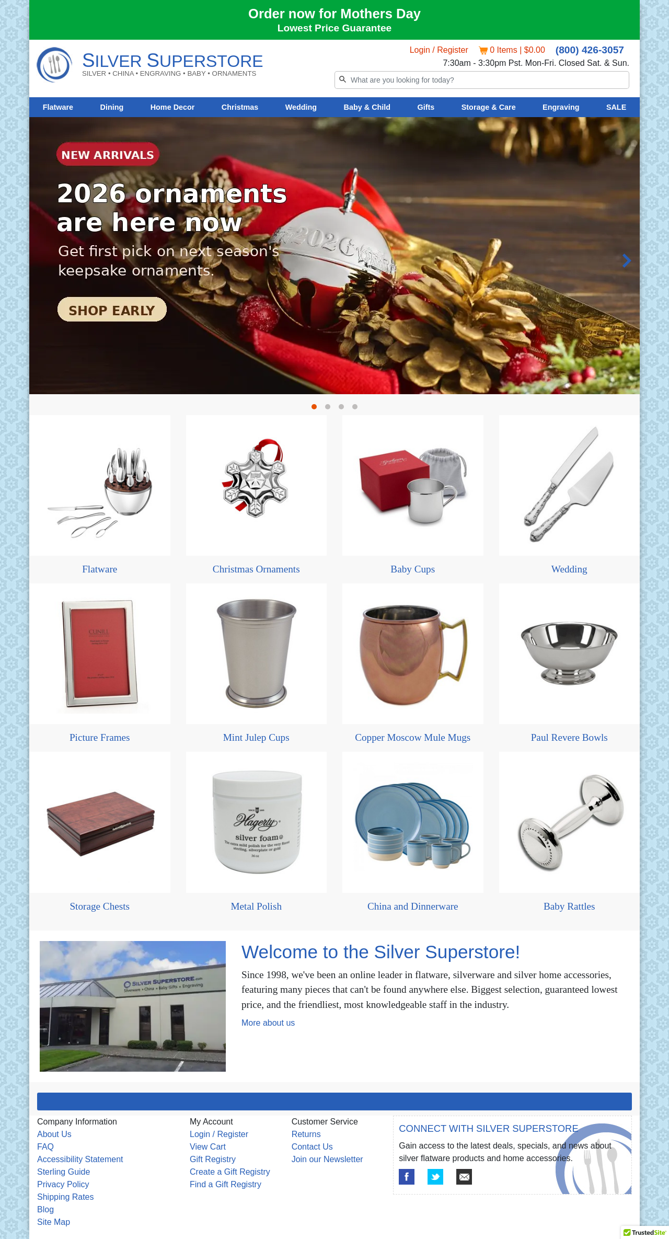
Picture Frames (100, 737)
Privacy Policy (63, 1184)
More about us (268, 1022)
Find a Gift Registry (225, 1184)
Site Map (53, 1222)
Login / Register (439, 49)
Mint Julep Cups (256, 737)
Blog (45, 1209)
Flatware (58, 107)
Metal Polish (256, 906)
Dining (112, 107)
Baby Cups (412, 569)
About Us (54, 1134)
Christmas (240, 107)
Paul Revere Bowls (569, 737)
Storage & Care (489, 107)
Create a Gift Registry (230, 1171)
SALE (616, 107)
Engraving (561, 107)
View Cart (208, 1146)
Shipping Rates (65, 1196)
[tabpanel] (334, 117)
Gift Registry (213, 1159)
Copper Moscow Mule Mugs (412, 737)
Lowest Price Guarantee (335, 27)
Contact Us (312, 1146)
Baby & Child (367, 107)
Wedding (301, 107)
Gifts (426, 107)
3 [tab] (344, 409)
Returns (306, 1134)
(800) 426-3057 (590, 49)
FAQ (45, 1146)
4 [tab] (357, 409)
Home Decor (173, 107)
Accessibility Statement (80, 1159)
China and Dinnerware (412, 906)
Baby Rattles (569, 906)
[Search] (481, 80)
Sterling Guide (63, 1171)
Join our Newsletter (327, 1159)
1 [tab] (317, 409)
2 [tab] (330, 409)
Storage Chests (100, 906)
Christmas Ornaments (256, 569)
